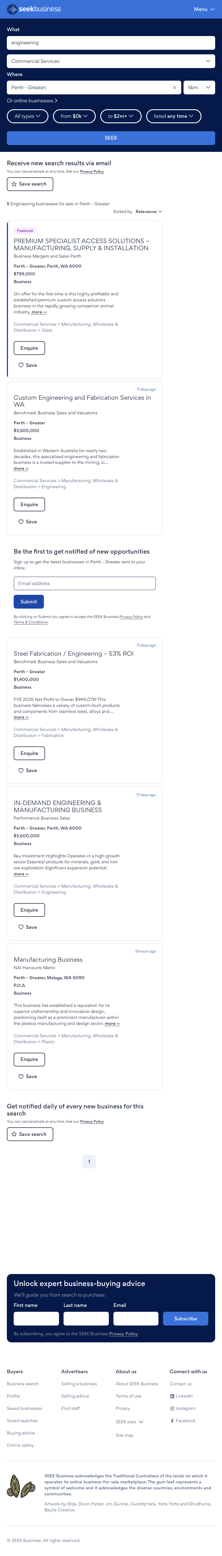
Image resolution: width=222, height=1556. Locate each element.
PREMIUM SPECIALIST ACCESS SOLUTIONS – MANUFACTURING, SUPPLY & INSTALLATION (81, 244)
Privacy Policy (92, 171)
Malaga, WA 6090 (66, 1031)
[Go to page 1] (89, 1240)
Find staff (70, 1408)
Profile (13, 1396)
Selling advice (75, 1396)
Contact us (181, 1383)
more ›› (77, 318)
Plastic (48, 1119)
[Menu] (205, 9)
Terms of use (128, 1396)
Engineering (54, 510)
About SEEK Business (137, 1383)
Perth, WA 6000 (64, 266)
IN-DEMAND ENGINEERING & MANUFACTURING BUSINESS (58, 842)
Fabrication (53, 771)
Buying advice (21, 1433)
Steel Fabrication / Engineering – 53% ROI (74, 677)
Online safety (20, 1445)
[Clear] (174, 87)
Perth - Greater (29, 266)
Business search (23, 1383)
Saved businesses (24, 1408)
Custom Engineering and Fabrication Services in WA (82, 413)
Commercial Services (35, 330)
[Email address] (85, 607)
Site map (124, 1435)
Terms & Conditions (31, 646)
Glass (47, 342)
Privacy (123, 1408)
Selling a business (79, 1383)
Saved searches (22, 1420)
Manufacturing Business (48, 1013)
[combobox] (94, 87)
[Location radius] (199, 87)
